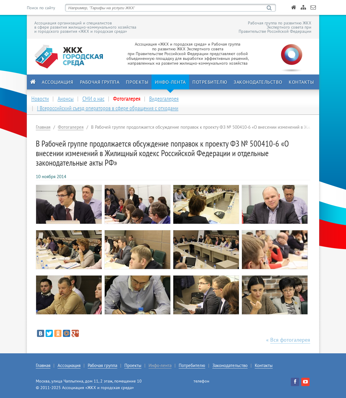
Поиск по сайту (41, 7)
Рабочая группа (100, 82)
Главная (43, 127)
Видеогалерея (164, 98)
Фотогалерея (71, 127)
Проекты (137, 82)
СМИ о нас (93, 98)
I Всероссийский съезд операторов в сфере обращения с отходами (107, 108)
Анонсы (66, 98)
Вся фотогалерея (290, 339)
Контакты (301, 82)
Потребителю (209, 82)
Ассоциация (57, 82)
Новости (40, 98)
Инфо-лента (170, 82)
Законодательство (258, 82)
